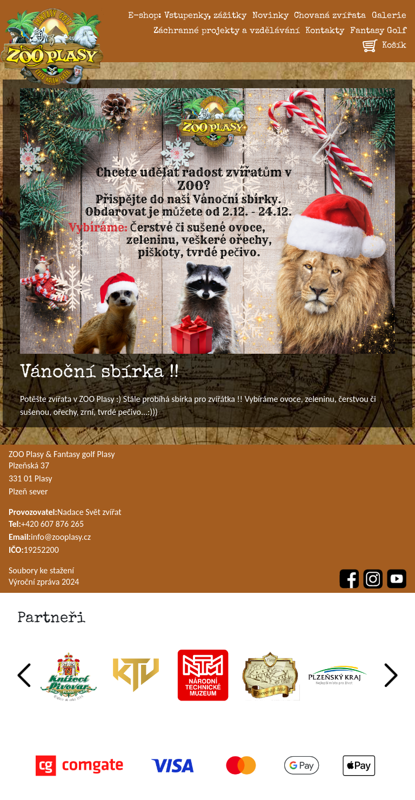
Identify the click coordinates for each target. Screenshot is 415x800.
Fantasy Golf (378, 31)
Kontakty (324, 31)
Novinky (270, 16)
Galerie (389, 16)
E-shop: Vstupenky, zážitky (187, 16)
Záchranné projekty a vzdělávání (226, 31)
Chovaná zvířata (330, 16)
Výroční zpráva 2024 (44, 582)
